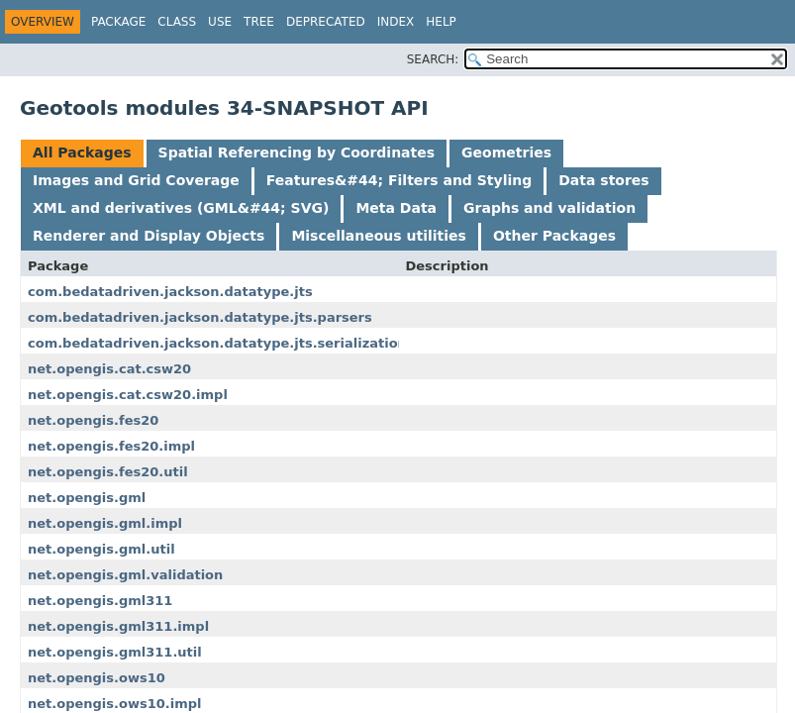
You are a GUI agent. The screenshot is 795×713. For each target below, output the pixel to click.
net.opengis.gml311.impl (118, 626)
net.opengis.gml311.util (115, 652)
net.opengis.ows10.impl (114, 703)
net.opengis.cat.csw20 (109, 368)
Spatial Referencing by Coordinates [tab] (297, 152)
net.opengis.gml (87, 497)
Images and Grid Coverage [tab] (136, 180)
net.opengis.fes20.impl (111, 446)
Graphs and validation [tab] (549, 208)
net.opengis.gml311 (100, 600)
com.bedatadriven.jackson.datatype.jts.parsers (200, 317)
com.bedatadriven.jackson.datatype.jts (170, 291)
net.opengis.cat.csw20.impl (128, 394)
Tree (259, 22)
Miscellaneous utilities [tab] (378, 236)
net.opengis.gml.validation (125, 574)
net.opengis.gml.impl (105, 523)
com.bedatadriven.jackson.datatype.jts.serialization (217, 343)
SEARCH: (433, 59)
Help (441, 22)
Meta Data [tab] (396, 208)
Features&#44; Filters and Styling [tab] (399, 180)
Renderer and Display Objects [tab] (148, 236)
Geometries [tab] (506, 152)
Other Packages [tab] (554, 236)
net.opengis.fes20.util (108, 471)
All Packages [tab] (82, 152)
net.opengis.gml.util (101, 549)
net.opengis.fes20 (93, 420)
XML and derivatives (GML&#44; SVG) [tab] (181, 208)
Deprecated (325, 22)
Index (396, 22)
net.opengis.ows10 (96, 677)
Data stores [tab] (603, 180)
